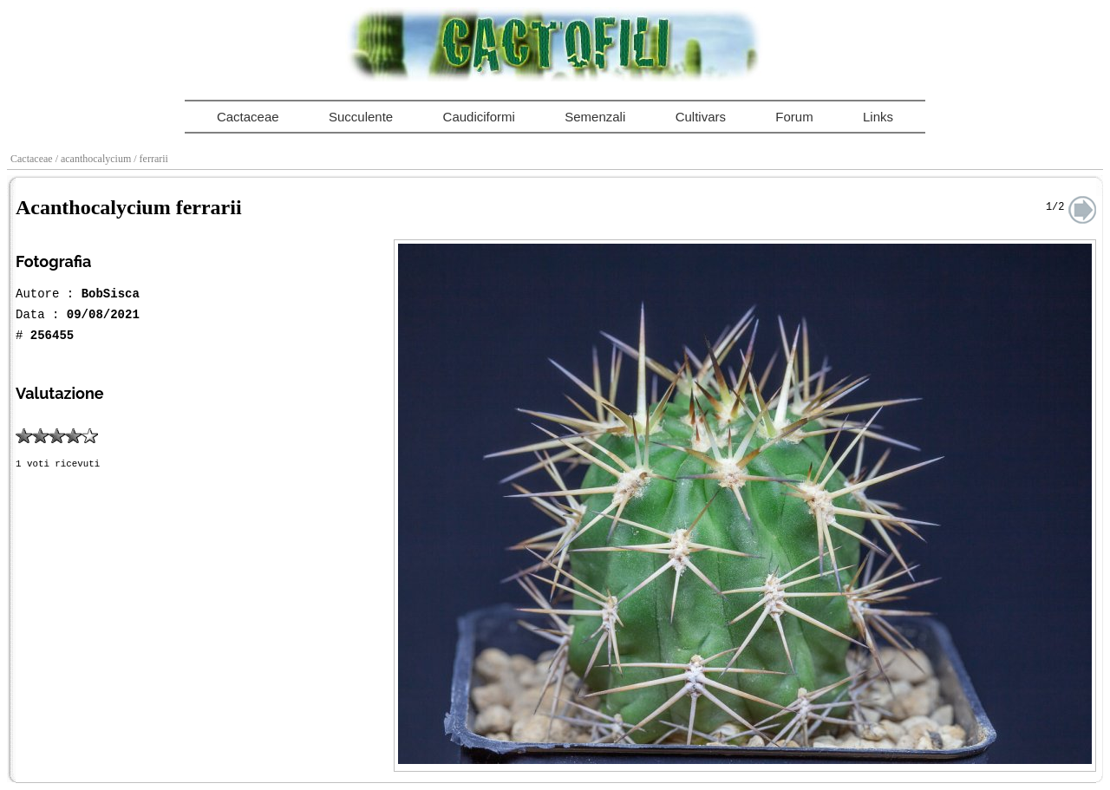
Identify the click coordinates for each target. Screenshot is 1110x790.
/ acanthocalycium (95, 159)
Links (878, 116)
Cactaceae (248, 116)
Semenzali (595, 116)
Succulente (361, 116)
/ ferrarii (152, 159)
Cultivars (701, 116)
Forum (794, 116)
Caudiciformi (479, 116)
